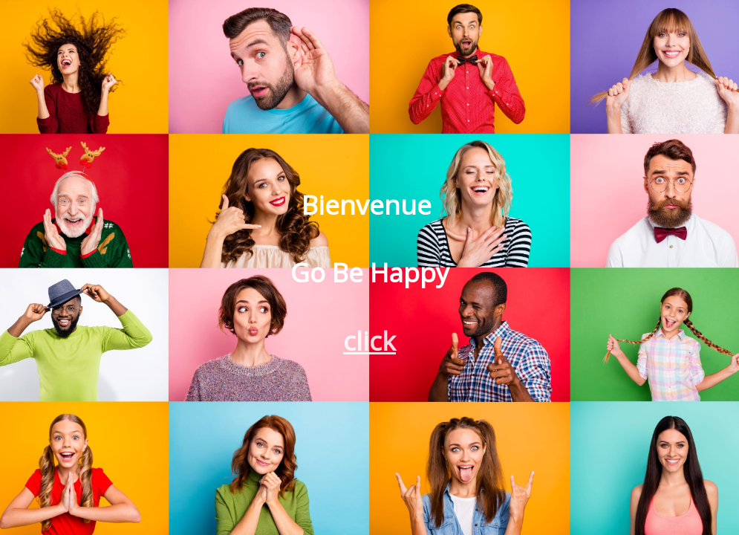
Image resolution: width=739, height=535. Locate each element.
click (369, 340)
